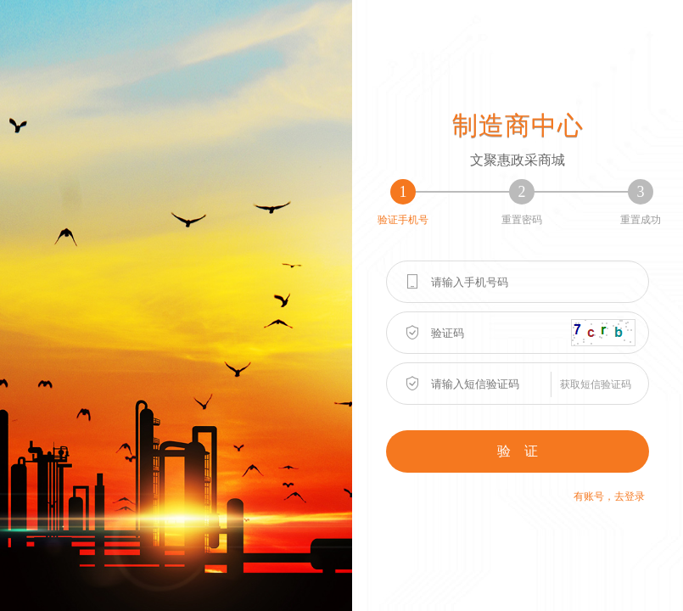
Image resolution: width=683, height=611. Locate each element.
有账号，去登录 (609, 496)
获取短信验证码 (595, 384)
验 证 (517, 451)
